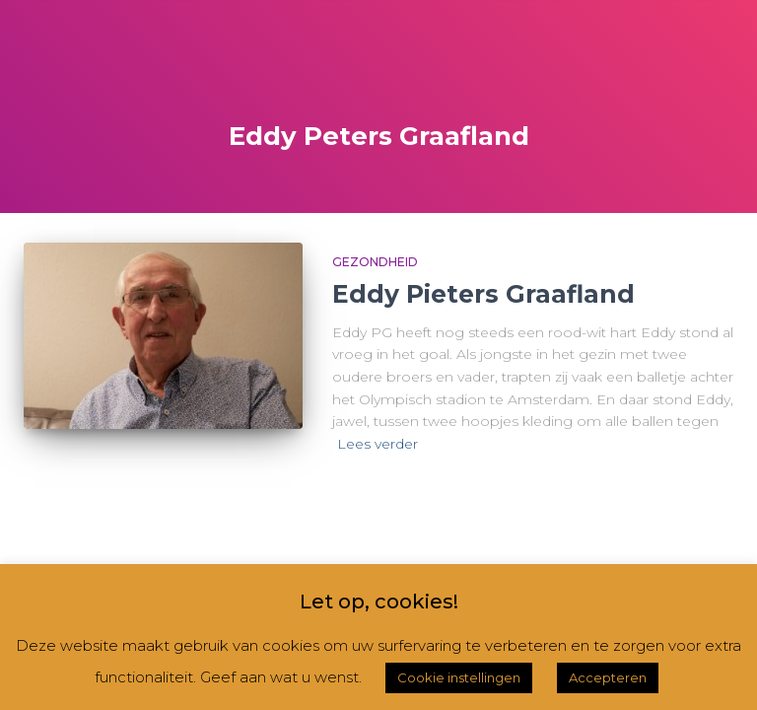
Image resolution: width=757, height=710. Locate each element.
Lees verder (377, 444)
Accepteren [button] (608, 677)
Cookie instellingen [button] (458, 677)
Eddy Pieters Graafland (483, 294)
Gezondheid (375, 261)
